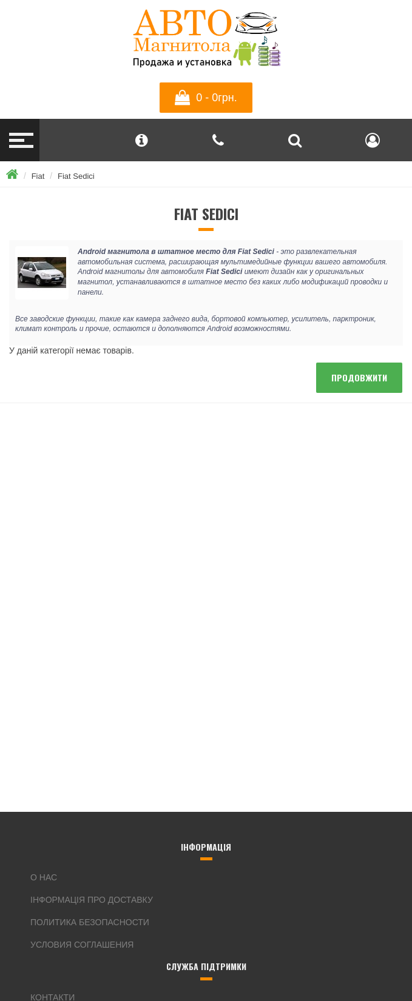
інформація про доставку (91, 900)
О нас (43, 877)
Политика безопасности (89, 922)
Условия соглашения (81, 944)
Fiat (38, 176)
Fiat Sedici (76, 176)
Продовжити (359, 377)
